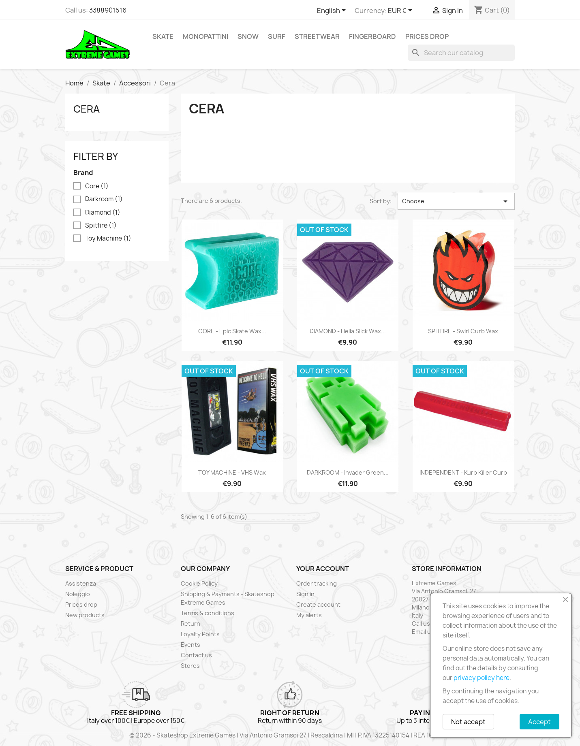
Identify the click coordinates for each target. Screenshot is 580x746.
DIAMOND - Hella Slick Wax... (348, 331)
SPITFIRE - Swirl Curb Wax (463, 331)
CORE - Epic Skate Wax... (232, 331)
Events (190, 644)
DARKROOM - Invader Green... (348, 472)
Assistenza (80, 583)
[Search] (461, 53)
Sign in (305, 594)
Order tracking (316, 583)
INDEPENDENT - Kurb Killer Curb (463, 472)
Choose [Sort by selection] (456, 201)
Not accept (468, 721)
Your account (322, 568)
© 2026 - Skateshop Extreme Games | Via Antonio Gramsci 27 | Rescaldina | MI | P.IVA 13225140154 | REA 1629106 (290, 735)
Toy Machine (108, 238)
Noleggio (77, 594)
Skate (162, 36)
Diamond (102, 213)
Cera (86, 109)
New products (85, 615)
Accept (539, 721)
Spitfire (101, 226)
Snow (248, 36)
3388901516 (107, 10)
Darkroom (104, 199)
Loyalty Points (200, 634)
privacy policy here (481, 678)
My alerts (309, 615)
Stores (190, 665)
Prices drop (427, 36)
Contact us (196, 655)
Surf (276, 36)
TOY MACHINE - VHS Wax (232, 472)
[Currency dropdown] (401, 11)
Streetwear (317, 36)
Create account (318, 604)
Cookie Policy (199, 583)
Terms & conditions (207, 613)
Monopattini (205, 36)
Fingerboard (372, 36)
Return (190, 623)
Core (97, 186)
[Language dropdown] (333, 11)
